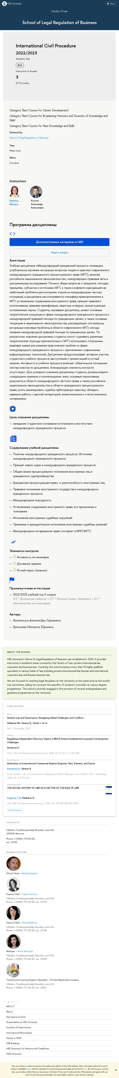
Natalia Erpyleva (29, 873)
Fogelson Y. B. (14, 797)
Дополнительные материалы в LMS (59, 242)
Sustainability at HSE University (21, 1022)
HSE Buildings (12, 1043)
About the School (19, 652)
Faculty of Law (59, 11)
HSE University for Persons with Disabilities (27, 1048)
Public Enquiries (13, 1053)
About (10, 1006)
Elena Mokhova (29, 922)
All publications (15, 810)
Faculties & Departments (18, 1027)
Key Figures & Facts (16, 1017)
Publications (15, 706)
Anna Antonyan (25, 951)
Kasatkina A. (13, 768)
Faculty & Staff (13, 1038)
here (29, 1069)
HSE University (14, 3)
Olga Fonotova (29, 894)
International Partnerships (19, 1032)
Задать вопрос (59, 252)
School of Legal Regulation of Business (59, 22)
